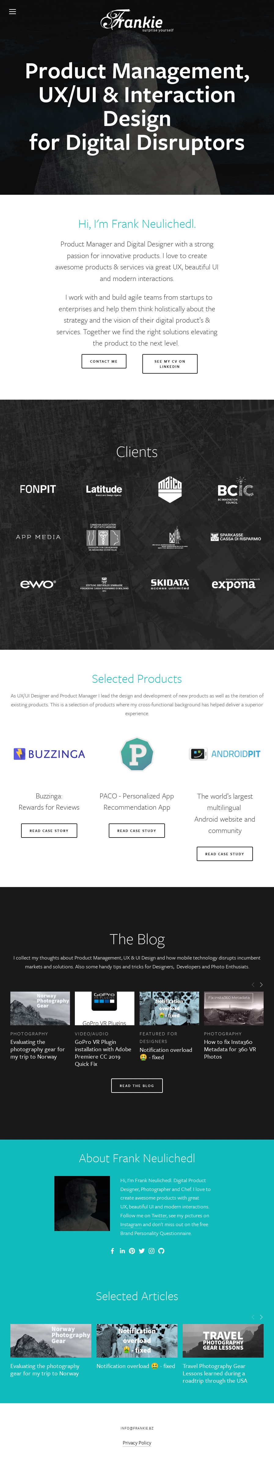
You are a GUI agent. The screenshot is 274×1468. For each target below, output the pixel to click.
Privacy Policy (137, 1442)
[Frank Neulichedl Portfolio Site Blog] (112, 1251)
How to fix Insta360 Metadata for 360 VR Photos (230, 1048)
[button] (253, 984)
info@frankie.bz (137, 1428)
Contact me (104, 361)
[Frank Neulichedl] (122, 1251)
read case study (224, 853)
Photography (29, 1033)
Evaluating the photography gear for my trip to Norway (37, 1048)
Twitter (159, 1215)
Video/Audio (92, 1033)
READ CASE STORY (49, 830)
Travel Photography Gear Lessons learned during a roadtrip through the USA (215, 1373)
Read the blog (137, 1085)
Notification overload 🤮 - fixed (166, 1053)
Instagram (131, 1224)
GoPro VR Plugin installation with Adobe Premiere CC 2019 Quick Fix (103, 1052)
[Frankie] (132, 1251)
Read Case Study (136, 830)
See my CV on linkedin (170, 364)
